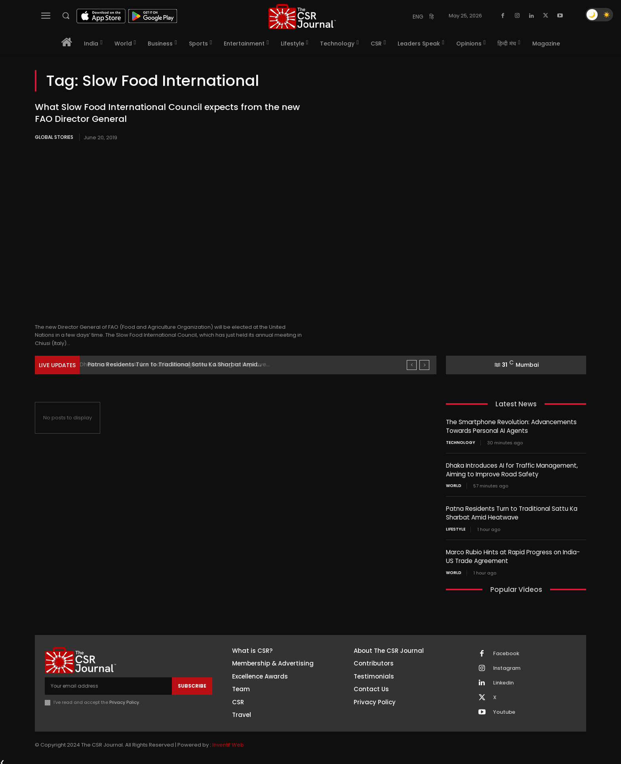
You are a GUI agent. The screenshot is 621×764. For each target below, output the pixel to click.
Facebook (506, 650)
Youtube (504, 709)
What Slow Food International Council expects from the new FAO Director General (167, 113)
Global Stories (54, 137)
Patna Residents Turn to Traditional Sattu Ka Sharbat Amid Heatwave (511, 511)
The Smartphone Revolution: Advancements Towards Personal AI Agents (511, 426)
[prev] (412, 365)
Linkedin (503, 680)
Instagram (507, 665)
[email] (108, 683)
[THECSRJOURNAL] (302, 16)
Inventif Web (228, 742)
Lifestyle (455, 527)
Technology (460, 442)
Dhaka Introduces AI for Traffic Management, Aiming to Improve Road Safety (512, 469)
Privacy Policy (124, 699)
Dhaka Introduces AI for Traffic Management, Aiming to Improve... (181, 364)
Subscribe (192, 683)
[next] (424, 365)
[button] (65, 15)
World (453, 484)
